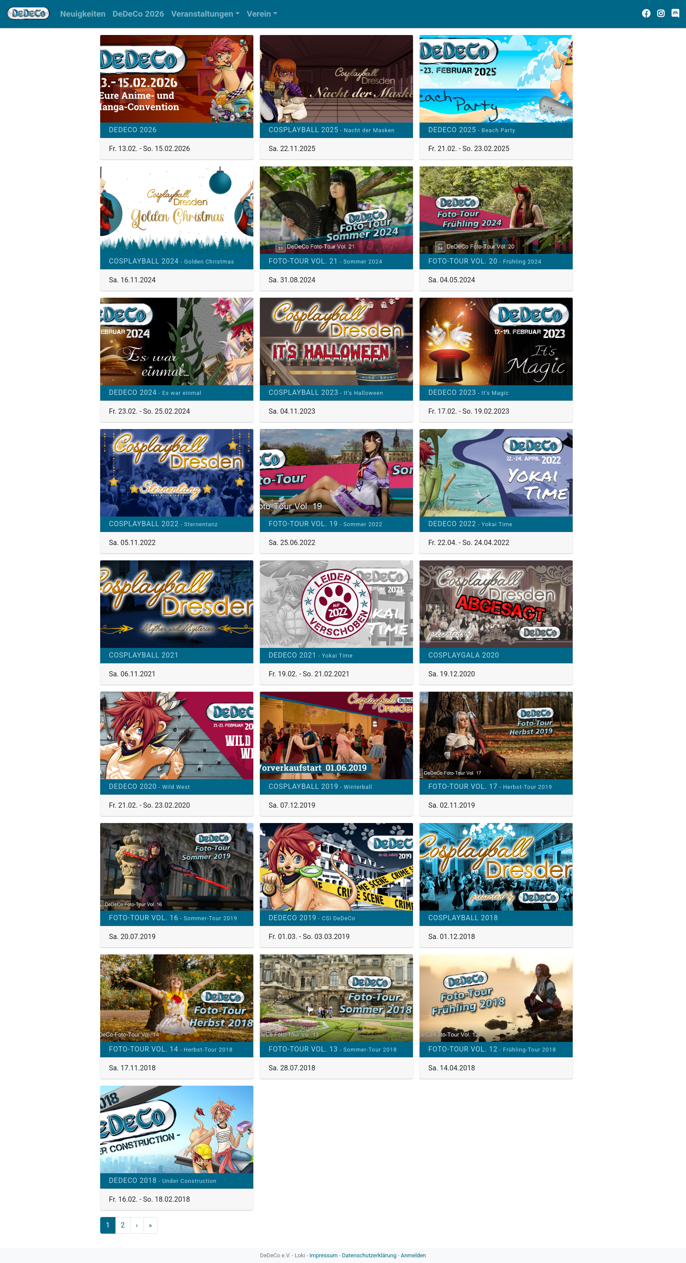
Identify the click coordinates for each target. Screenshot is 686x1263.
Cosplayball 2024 (171, 261)
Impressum (323, 1255)
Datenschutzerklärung (369, 1255)
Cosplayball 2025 (332, 130)
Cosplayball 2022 (163, 524)
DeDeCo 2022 (470, 524)
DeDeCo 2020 (149, 786)
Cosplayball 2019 (320, 786)
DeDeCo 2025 (471, 130)
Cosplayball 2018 (463, 918)
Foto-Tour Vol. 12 (492, 1049)
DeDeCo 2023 (468, 392)
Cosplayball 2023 (326, 392)
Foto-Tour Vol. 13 (333, 1049)
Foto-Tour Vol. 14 (171, 1049)
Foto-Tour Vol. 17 (490, 786)
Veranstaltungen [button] (202, 14)
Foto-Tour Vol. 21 (325, 261)
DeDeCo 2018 (163, 1180)
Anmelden (413, 1255)
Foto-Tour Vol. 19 (325, 524)
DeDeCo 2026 (133, 130)
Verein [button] (259, 14)
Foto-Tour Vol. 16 (173, 918)
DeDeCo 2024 (155, 392)
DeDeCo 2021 (311, 655)
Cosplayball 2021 (143, 655)
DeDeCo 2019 (312, 918)
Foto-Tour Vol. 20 (485, 261)
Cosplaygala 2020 (463, 655)
